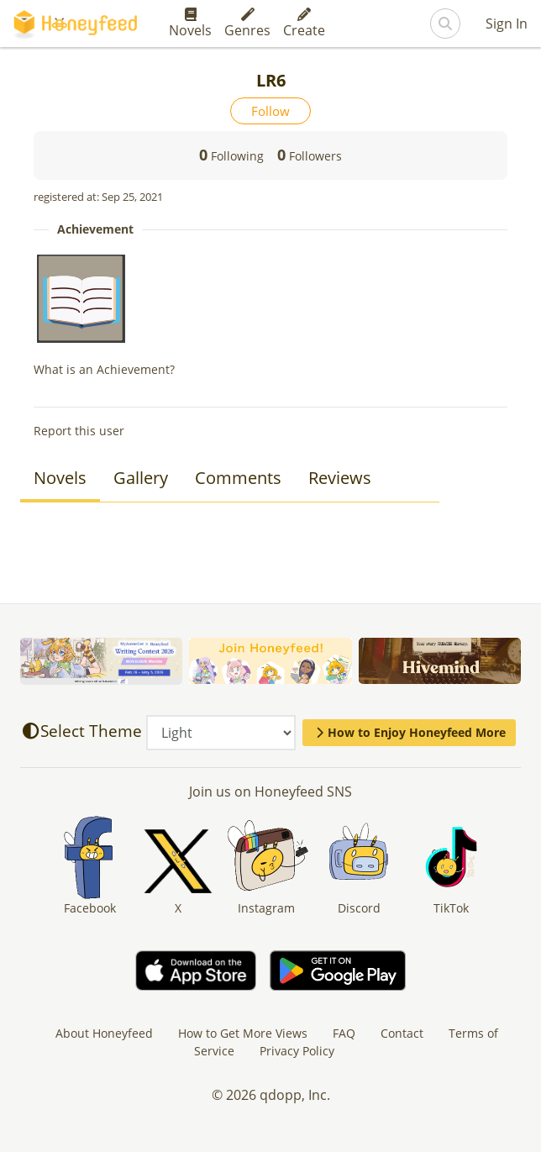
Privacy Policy (297, 1051)
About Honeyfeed (104, 1033)
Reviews (339, 477)
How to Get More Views (242, 1033)
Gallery (140, 477)
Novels (190, 23)
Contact (402, 1033)
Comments (238, 477)
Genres (247, 23)
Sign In (507, 23)
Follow (270, 111)
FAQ (344, 1033)
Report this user (79, 431)
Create (304, 23)
